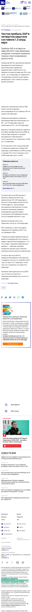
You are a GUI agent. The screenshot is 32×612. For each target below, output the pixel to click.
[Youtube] (17, 562)
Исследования (8, 534)
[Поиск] (25, 2)
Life (18, 519)
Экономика (4, 514)
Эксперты (6, 527)
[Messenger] (22, 297)
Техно (3, 519)
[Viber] (14, 297)
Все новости (7, 188)
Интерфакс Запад (13, 283)
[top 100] (8, 2)
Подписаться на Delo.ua (13, 446)
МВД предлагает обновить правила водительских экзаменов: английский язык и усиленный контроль (15, 482)
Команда (3, 538)
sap (4, 287)
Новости (5, 164)
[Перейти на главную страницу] (2, 2)
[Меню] (29, 2)
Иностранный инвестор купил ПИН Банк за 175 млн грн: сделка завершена (15, 184)
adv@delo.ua (5, 550)
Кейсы (21, 527)
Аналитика (7, 530)
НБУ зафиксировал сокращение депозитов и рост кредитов (15, 498)
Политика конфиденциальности (23, 538)
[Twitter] (10, 297)
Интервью (22, 530)
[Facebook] (2, 297)
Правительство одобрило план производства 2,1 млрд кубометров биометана (14, 168)
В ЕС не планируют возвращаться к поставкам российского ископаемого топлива (15, 490)
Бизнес (19, 514)
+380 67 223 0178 (6, 548)
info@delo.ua (5, 557)
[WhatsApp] (18, 297)
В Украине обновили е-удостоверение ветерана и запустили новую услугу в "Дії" (15, 176)
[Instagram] (22, 562)
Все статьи (15, 411)
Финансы (3, 517)
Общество (20, 517)
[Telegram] (5, 297)
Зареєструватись (12, 344)
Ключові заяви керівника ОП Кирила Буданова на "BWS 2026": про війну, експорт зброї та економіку (15, 440)
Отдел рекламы (5, 542)
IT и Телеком (5, 30)
